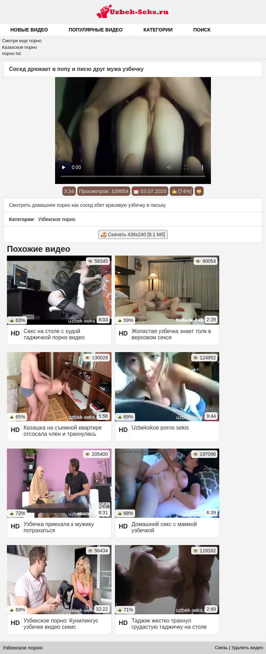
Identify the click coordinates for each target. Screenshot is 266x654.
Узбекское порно (57, 219)
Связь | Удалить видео (239, 647)
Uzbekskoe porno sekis (160, 428)
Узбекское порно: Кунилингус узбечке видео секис (61, 624)
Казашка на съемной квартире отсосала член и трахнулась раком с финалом (63, 434)
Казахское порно (19, 47)
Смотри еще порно (22, 40)
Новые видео (29, 30)
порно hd (11, 53)
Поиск (202, 30)
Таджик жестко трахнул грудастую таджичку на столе (169, 624)
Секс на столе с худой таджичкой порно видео (54, 334)
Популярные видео (96, 30)
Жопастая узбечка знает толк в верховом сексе (171, 334)
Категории (157, 30)
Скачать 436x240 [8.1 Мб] (133, 235)
